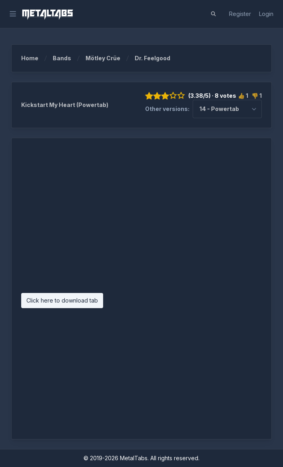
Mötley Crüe (109, 58)
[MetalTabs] (47, 14)
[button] (213, 14)
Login (266, 13)
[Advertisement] (141, 219)
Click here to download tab (62, 300)
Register (240, 13)
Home (35, 58)
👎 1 (256, 95)
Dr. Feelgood (152, 58)
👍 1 (243, 95)
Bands (67, 58)
